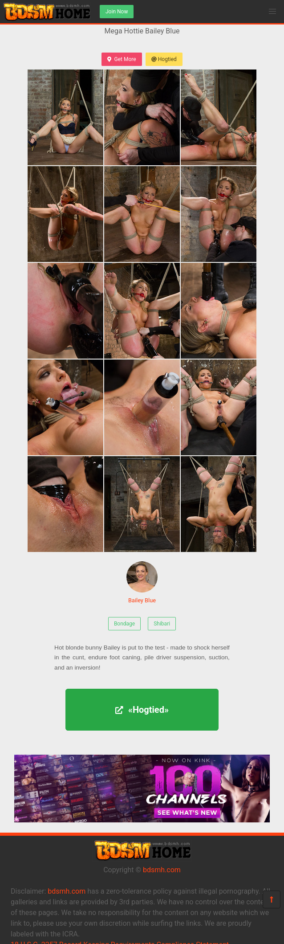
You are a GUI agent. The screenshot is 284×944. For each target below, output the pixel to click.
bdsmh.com (162, 870)
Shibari (162, 624)
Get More (121, 59)
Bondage (124, 624)
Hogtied (164, 59)
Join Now (116, 11)
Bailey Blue (142, 582)
